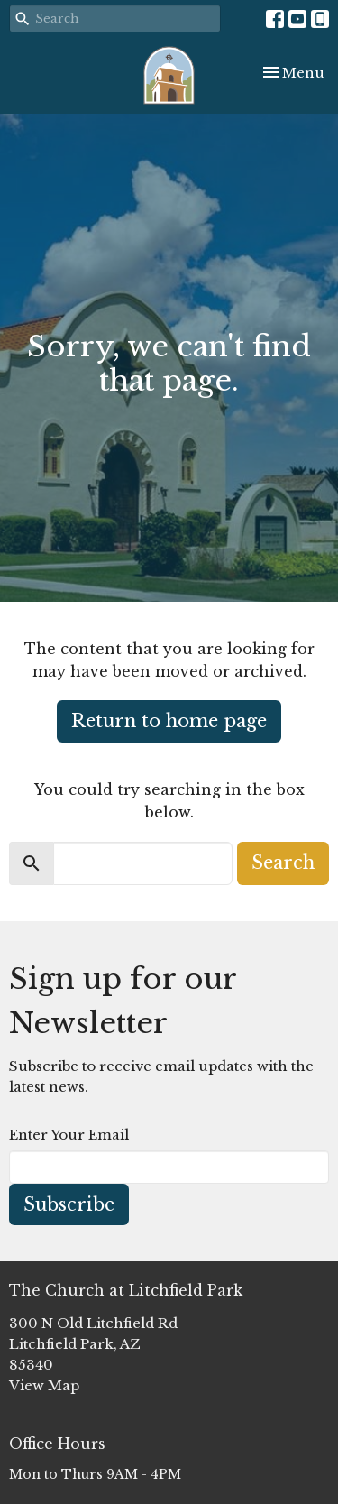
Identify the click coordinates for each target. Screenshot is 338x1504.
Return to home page (169, 721)
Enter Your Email (69, 1134)
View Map (44, 1385)
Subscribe (68, 1204)
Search (283, 862)
